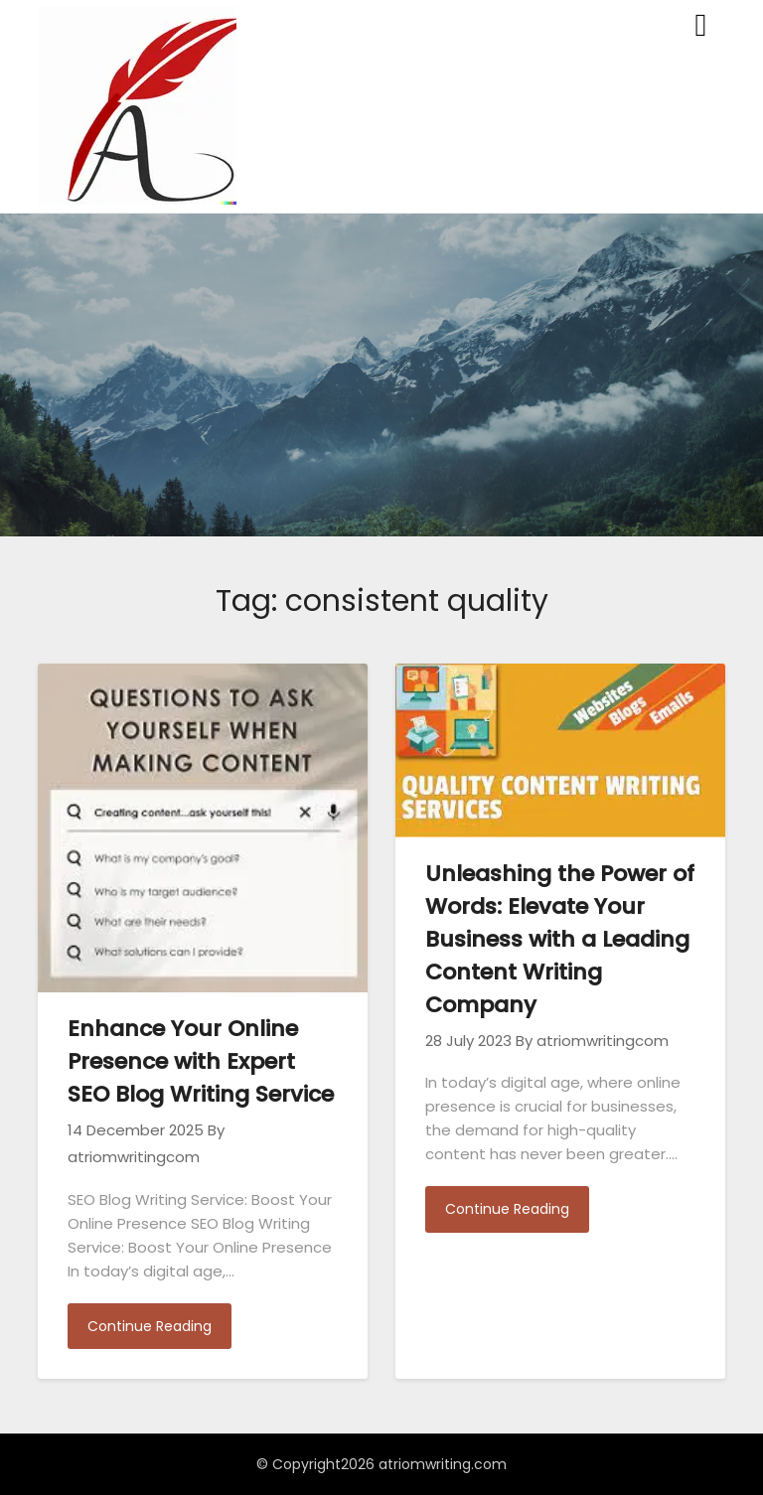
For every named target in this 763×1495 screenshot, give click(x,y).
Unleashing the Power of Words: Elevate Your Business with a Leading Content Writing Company (559, 939)
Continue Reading (149, 1326)
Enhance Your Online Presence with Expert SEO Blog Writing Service (201, 1061)
